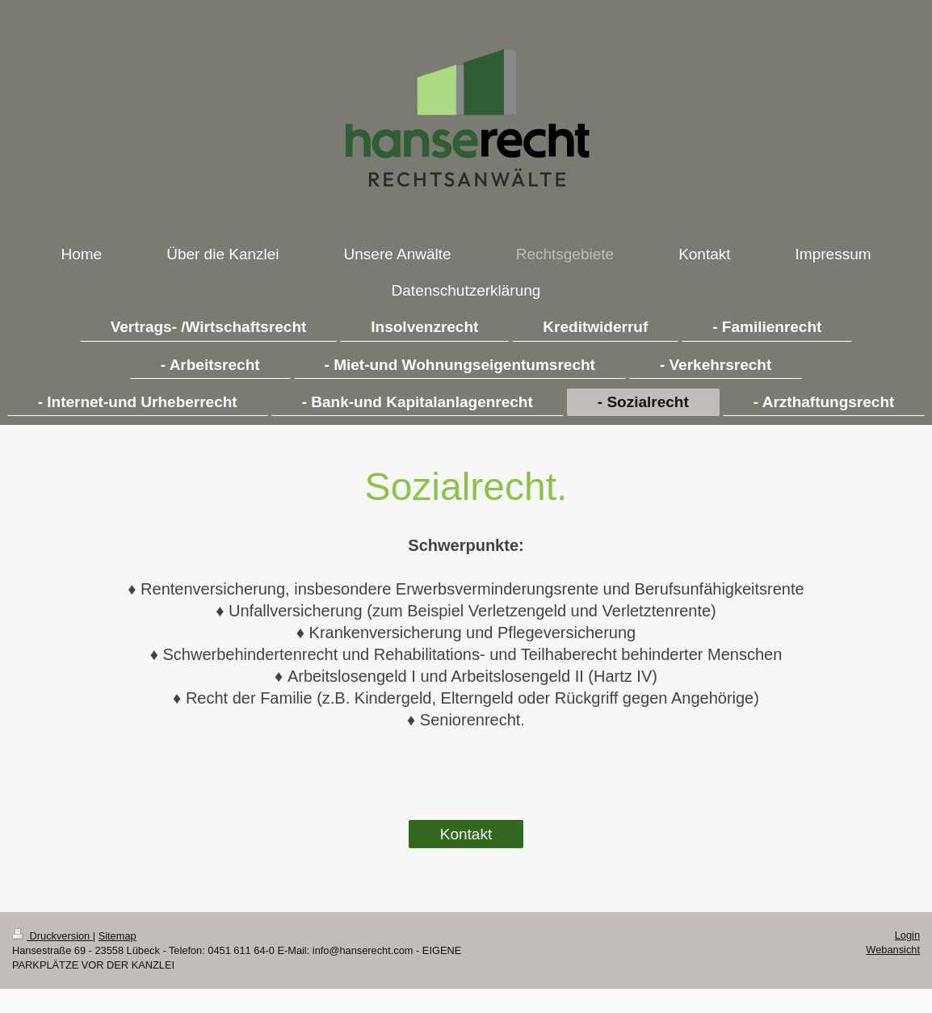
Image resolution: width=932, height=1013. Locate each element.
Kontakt (466, 834)
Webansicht (893, 950)
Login (907, 935)
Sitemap (117, 936)
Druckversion (52, 936)
